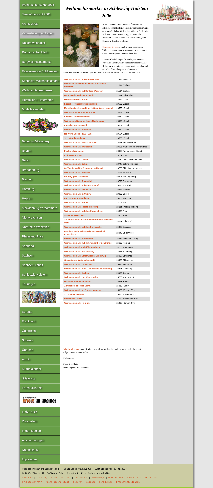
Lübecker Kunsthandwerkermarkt (80, 104)
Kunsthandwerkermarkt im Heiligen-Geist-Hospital (88, 108)
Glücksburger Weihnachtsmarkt (79, 260)
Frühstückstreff (32, 388)
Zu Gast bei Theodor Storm (77, 286)
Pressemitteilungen (128, 482)
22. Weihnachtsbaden (74, 294)
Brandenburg (30, 170)
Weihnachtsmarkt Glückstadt (78, 264)
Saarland (28, 246)
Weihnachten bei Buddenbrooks (79, 112)
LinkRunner (105, 482)
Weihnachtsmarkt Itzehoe (76, 273)
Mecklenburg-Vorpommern (39, 208)
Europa (27, 311)
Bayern (27, 150)
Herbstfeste (152, 478)
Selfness (27, 478)
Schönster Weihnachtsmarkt (40, 81)
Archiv (26, 359)
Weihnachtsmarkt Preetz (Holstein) (81, 207)
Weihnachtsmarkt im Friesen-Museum (82, 290)
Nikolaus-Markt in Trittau (76, 99)
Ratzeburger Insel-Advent (76, 198)
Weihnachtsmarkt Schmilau (77, 189)
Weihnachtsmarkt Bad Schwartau (80, 142)
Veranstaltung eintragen (38, 33)
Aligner (90, 482)
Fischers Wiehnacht (74, 151)
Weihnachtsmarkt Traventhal (78, 181)
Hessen (27, 198)
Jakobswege (97, 478)
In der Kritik (29, 411)
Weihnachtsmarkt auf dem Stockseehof (83, 227)
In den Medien (31, 430)
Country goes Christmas (76, 177)
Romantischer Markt (35, 52)
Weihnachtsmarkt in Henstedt (78, 238)
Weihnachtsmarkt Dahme (76, 164)
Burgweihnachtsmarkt (36, 61)
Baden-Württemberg (35, 141)
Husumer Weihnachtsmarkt (77, 281)
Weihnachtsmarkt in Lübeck (77, 129)
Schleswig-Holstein (34, 274)
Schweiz (27, 340)
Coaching (42, 478)
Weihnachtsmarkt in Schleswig (79, 251)
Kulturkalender (31, 369)
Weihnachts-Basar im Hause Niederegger (84, 121)
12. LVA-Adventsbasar (75, 138)
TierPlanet (80, 478)
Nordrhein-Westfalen (35, 227)
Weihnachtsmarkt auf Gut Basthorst (81, 79)
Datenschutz (30, 450)
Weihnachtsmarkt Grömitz (77, 159)
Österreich (29, 331)
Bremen (27, 179)
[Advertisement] (106, 327)
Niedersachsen (32, 217)
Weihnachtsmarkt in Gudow (77, 194)
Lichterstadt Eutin (73, 155)
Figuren (77, 482)
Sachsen (28, 255)
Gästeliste (28, 378)
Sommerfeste (134, 478)
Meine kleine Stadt (57, 482)
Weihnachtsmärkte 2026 (38, 4)
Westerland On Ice (73, 299)
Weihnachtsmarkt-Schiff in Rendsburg (82, 247)
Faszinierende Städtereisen (40, 71)
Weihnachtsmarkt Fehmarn (77, 172)
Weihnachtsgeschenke (37, 90)
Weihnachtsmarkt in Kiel (76, 202)
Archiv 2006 (30, 23)
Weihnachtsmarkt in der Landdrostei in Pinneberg (88, 268)
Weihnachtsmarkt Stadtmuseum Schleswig (85, 256)
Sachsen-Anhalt (32, 265)
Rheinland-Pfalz (32, 236)
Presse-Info (29, 421)
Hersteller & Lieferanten (37, 100)
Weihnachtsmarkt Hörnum (77, 303)
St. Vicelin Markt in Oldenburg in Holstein (84, 168)
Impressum (29, 459)
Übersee (27, 350)
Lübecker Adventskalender (77, 116)
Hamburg (28, 189)
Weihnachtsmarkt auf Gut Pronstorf (81, 185)
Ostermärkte (115, 478)
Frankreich (29, 321)
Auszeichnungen (33, 440)
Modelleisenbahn (33, 109)
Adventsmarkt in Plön (74, 215)
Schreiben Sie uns (110, 47)
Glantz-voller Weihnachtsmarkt (79, 95)
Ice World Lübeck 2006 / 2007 (78, 134)
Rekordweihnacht (33, 43)
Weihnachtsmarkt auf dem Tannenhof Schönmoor (88, 243)
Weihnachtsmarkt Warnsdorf (78, 147)
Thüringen (28, 284)
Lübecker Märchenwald (75, 125)
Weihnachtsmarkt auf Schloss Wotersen (83, 91)
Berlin (26, 160)
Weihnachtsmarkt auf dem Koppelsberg (83, 211)
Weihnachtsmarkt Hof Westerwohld (81, 277)
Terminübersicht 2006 (36, 14)
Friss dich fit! (61, 478)
